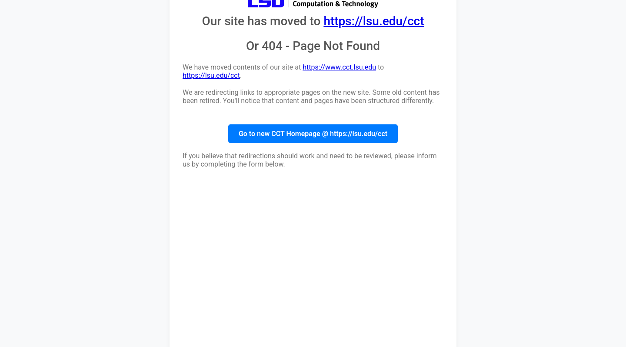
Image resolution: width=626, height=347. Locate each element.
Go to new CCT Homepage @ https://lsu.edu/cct (313, 134)
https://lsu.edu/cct (373, 21)
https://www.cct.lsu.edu (339, 67)
